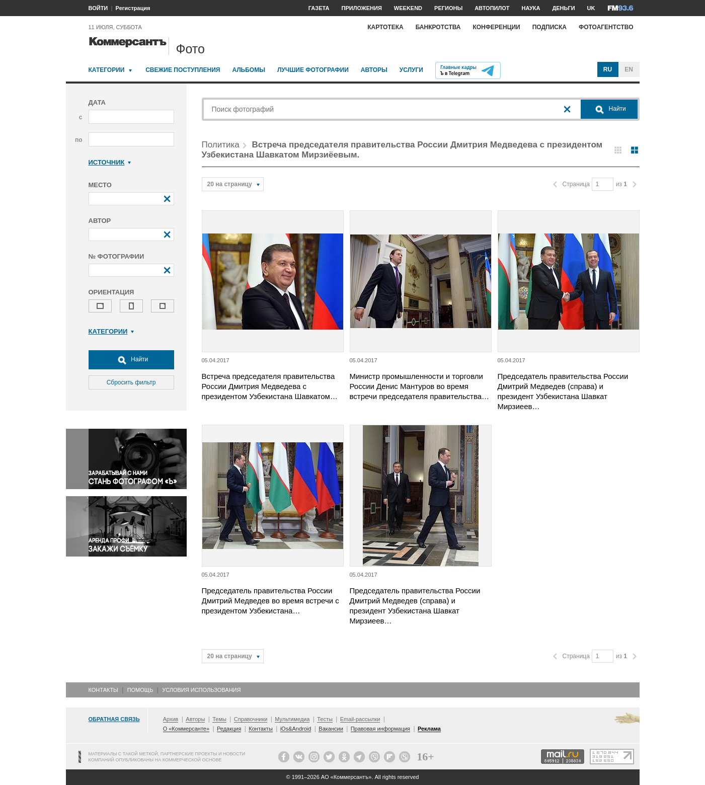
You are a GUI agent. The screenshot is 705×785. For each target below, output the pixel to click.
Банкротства (438, 27)
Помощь (140, 690)
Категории (107, 69)
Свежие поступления (182, 69)
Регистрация (133, 8)
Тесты (325, 719)
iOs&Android (295, 729)
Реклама (429, 729)
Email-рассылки (360, 719)
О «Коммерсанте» (186, 729)
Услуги (411, 69)
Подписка (549, 27)
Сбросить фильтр (131, 382)
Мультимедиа (292, 719)
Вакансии (331, 729)
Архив (171, 719)
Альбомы (248, 69)
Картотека (385, 27)
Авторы (374, 69)
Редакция (229, 729)
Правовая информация (380, 729)
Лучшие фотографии (313, 69)
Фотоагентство (606, 27)
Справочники (251, 719)
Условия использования (201, 690)
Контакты (103, 690)
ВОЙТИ (98, 8)
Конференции (496, 27)
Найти (131, 359)
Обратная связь (114, 719)
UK (591, 8)
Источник (110, 162)
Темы (219, 719)
